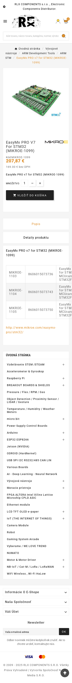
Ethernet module (18, 504)
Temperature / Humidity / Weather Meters (31, 410)
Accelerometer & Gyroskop (25, 371)
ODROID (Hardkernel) (21, 453)
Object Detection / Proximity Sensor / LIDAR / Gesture (33, 400)
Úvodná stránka (18, 355)
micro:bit (13, 418)
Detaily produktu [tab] (36, 237)
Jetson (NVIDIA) (18, 446)
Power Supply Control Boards (27, 425)
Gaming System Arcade (23, 539)
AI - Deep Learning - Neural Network (32, 474)
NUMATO (13, 552)
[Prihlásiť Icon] (58, 21)
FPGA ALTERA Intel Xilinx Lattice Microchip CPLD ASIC (30, 496)
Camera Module (18, 525)
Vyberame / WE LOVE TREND (26, 546)
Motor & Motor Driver (21, 559)
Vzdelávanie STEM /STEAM (26, 364)
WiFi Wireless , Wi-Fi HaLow (26, 573)
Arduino (12, 432)
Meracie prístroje (19, 487)
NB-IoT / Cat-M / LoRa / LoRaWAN (30, 566)
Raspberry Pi (16, 378)
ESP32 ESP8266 (18, 439)
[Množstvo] (24, 183)
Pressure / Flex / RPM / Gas (26, 392)
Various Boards (17, 467)
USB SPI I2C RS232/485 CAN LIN (29, 460)
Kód (8, 157)
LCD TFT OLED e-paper (23, 511)
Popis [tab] (36, 224)
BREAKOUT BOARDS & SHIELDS (28, 385)
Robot (11, 532)
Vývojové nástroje (19, 480)
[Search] (64, 36)
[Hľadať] (31, 36)
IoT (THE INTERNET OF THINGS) (29, 518)
